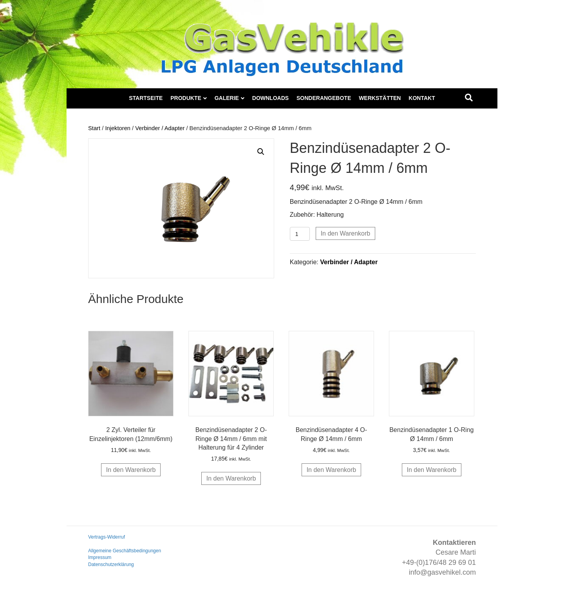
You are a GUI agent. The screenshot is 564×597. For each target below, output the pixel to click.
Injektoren (117, 128)
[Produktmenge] (300, 234)
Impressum (99, 557)
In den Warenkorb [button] (131, 469)
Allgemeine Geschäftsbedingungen (124, 550)
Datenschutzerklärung (111, 564)
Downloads (270, 98)
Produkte (185, 98)
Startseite (146, 98)
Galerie (227, 98)
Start (94, 128)
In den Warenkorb (346, 233)
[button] (261, 152)
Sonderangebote (323, 98)
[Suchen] (469, 98)
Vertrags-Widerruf (106, 537)
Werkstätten (380, 98)
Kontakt (422, 98)
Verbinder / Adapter (159, 128)
